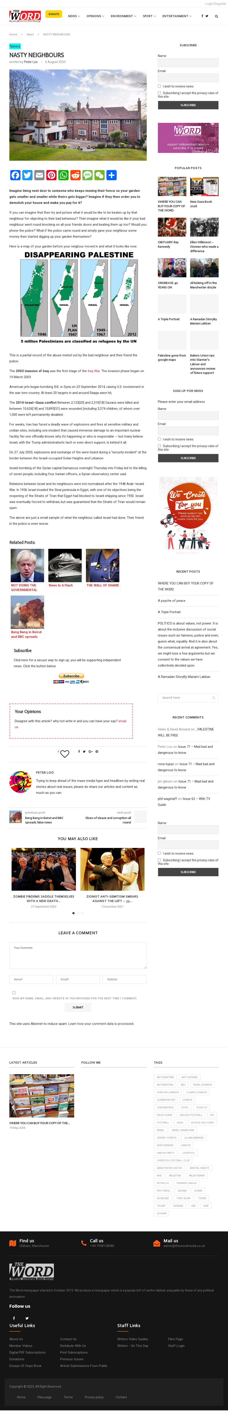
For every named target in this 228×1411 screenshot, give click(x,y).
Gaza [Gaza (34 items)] (192, 1122)
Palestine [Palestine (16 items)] (176, 1176)
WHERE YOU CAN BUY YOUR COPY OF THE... (39, 1123)
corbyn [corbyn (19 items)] (188, 1100)
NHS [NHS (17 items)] (159, 1176)
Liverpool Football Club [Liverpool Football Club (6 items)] (173, 1161)
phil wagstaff (167, 799)
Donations (16, 1360)
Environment (122, 16)
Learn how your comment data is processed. (101, 1024)
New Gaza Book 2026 (201, 204)
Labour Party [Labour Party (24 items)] (183, 1153)
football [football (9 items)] (175, 1122)
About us (16, 1340)
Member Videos (21, 1346)
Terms (68, 1398)
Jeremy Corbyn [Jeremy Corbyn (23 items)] (198, 1138)
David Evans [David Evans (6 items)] (165, 1115)
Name (162, 56)
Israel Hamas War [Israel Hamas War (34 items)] (168, 1138)
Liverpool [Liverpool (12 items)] (206, 1153)
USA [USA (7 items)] (193, 1206)
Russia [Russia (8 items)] (199, 1191)
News (72, 16)
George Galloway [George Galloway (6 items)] (168, 1130)
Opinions (94, 16)
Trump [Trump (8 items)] (161, 1206)
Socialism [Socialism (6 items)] (163, 1199)
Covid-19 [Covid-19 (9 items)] (202, 1107)
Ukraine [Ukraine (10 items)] (178, 1206)
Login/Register (215, 4)
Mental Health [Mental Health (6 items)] (200, 1168)
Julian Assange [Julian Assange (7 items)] (167, 1145)
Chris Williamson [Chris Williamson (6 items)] (168, 1092)
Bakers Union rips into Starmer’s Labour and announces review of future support (202, 364)
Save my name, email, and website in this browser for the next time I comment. (74, 998)
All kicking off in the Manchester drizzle (203, 285)
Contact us (68, 1340)
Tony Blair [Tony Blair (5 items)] (184, 1199)
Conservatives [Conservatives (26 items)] (166, 1100)
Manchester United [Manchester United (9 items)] (170, 1168)
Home (13, 34)
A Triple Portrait (168, 319)
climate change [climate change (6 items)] (197, 1092)
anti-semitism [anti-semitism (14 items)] (166, 1077)
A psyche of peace (171, 601)
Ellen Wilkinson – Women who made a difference (204, 246)
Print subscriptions (74, 1353)
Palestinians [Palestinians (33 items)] (198, 1176)
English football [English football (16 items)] (192, 1115)
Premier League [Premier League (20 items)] (187, 1183)
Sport (148, 16)
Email (162, 71)
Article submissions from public (84, 1366)
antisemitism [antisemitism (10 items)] (165, 1084)
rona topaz (166, 764)
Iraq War (94, 371)
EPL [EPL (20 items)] (159, 1122)
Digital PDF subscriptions (27, 1353)
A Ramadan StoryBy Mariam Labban (203, 321)
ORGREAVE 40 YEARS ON (167, 285)
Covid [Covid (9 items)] (185, 1107)
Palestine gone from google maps (172, 357)
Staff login (176, 1346)
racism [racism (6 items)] (183, 1191)
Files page (175, 1340)
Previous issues (71, 1360)
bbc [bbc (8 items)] (184, 1084)
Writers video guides (132, 1340)
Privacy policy (94, 1398)
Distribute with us (73, 1346)
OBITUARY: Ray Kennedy (168, 244)
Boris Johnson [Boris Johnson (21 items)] (204, 1084)
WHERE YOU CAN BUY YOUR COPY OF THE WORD (171, 206)
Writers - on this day (132, 1346)
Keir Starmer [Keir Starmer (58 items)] (193, 1145)
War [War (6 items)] (207, 1206)
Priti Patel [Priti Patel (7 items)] (164, 1191)
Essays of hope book (25, 1366)
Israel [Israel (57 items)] (192, 1130)
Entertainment (175, 16)
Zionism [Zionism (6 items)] (162, 1214)
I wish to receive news (175, 86)
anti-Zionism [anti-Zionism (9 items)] (191, 1077)
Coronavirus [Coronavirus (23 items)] (165, 1107)
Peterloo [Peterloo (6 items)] (163, 1183)
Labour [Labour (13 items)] (161, 1153)
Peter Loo (31, 62)
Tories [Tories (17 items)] (203, 1199)
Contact (121, 1398)
